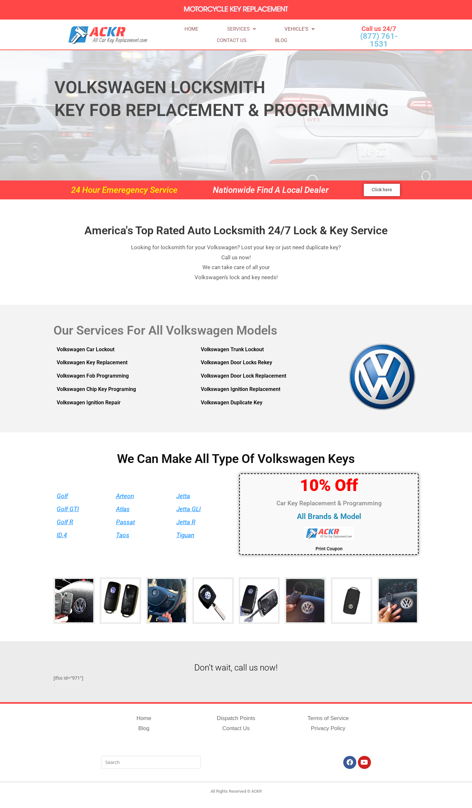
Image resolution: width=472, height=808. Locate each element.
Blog (323, 35)
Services (213, 35)
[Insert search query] (151, 762)
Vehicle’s (252, 35)
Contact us (292, 35)
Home (182, 35)
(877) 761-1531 (379, 40)
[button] (213, 35)
